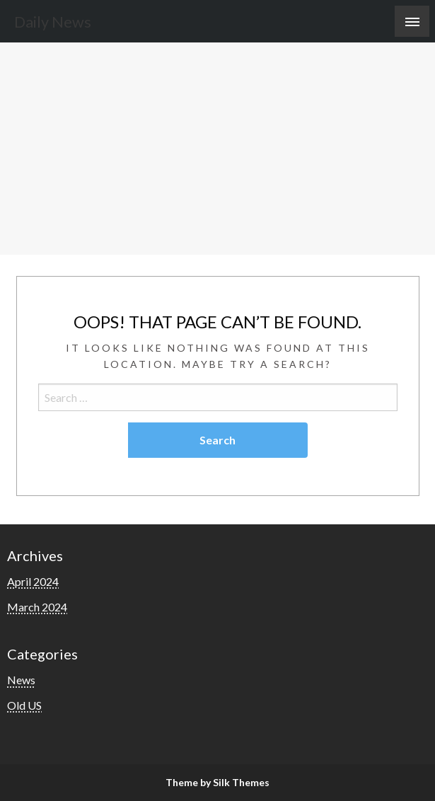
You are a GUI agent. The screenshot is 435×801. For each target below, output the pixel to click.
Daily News (52, 22)
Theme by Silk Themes (217, 782)
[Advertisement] (217, 149)
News (21, 679)
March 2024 (37, 606)
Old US (24, 705)
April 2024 (33, 581)
